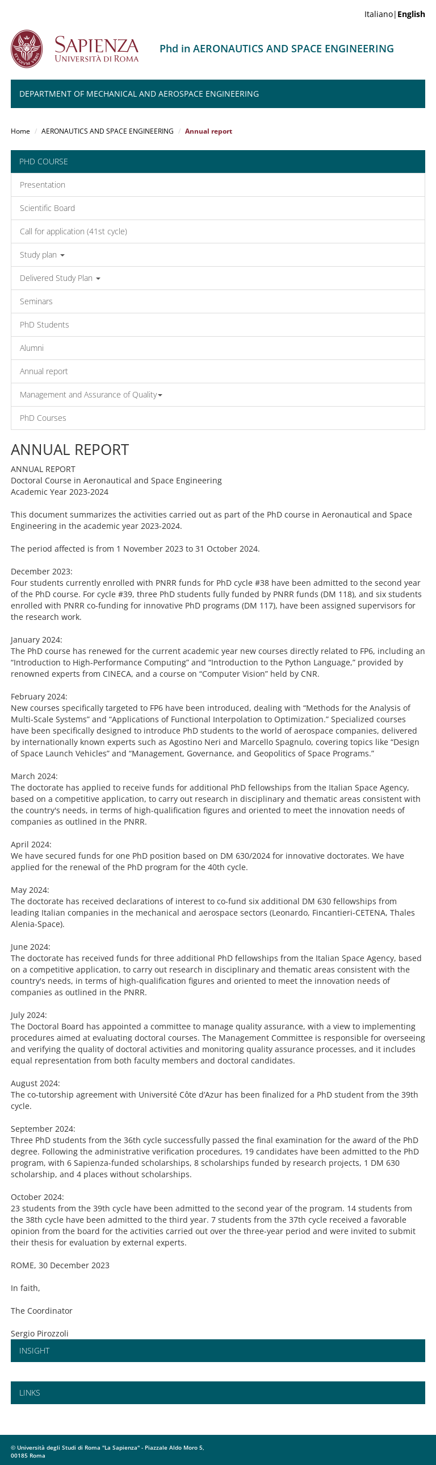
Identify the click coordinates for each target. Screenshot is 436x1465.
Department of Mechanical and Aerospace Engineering (139, 93)
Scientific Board (47, 207)
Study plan (42, 254)
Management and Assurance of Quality (91, 394)
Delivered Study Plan (60, 277)
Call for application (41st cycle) (73, 231)
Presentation (42, 184)
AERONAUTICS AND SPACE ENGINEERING (107, 131)
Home (20, 131)
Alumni (32, 347)
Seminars (36, 301)
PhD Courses (43, 417)
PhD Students (44, 324)
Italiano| (394, 14)
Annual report (44, 371)
